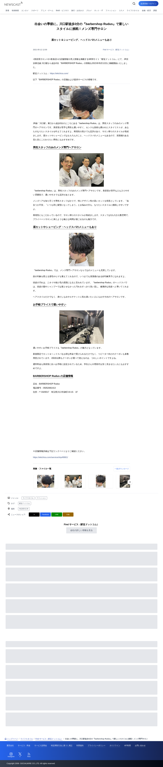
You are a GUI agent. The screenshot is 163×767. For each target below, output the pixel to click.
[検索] (134, 3)
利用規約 (80, 745)
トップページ (11, 739)
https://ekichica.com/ (59, 73)
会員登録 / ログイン (148, 4)
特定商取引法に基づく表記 (61, 745)
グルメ (89, 10)
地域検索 (15, 10)
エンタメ (25, 10)
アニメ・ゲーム (47, 10)
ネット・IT (98, 10)
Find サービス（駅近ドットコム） (116, 50)
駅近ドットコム (24, 503)
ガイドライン (115, 745)
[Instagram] (11, 755)
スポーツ (34, 10)
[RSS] (28, 755)
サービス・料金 (24, 745)
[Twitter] (20, 755)
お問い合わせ (140, 745)
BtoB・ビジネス (62, 10)
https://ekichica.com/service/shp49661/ (50, 457)
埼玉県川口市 (23, 509)
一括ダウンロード (122, 469)
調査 (155, 10)
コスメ (121, 10)
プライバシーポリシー (96, 745)
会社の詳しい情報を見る (81, 530)
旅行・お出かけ (77, 10)
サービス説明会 (40, 745)
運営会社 (10, 745)
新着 (7, 10)
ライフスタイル (133, 10)
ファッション (111, 10)
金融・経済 (146, 10)
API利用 (127, 745)
